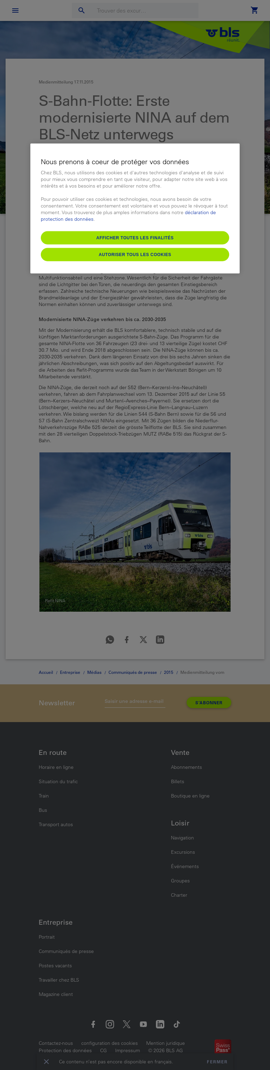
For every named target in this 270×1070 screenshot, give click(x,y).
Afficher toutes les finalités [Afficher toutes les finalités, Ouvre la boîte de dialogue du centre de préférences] (135, 237)
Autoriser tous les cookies (135, 254)
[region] (135, 209)
